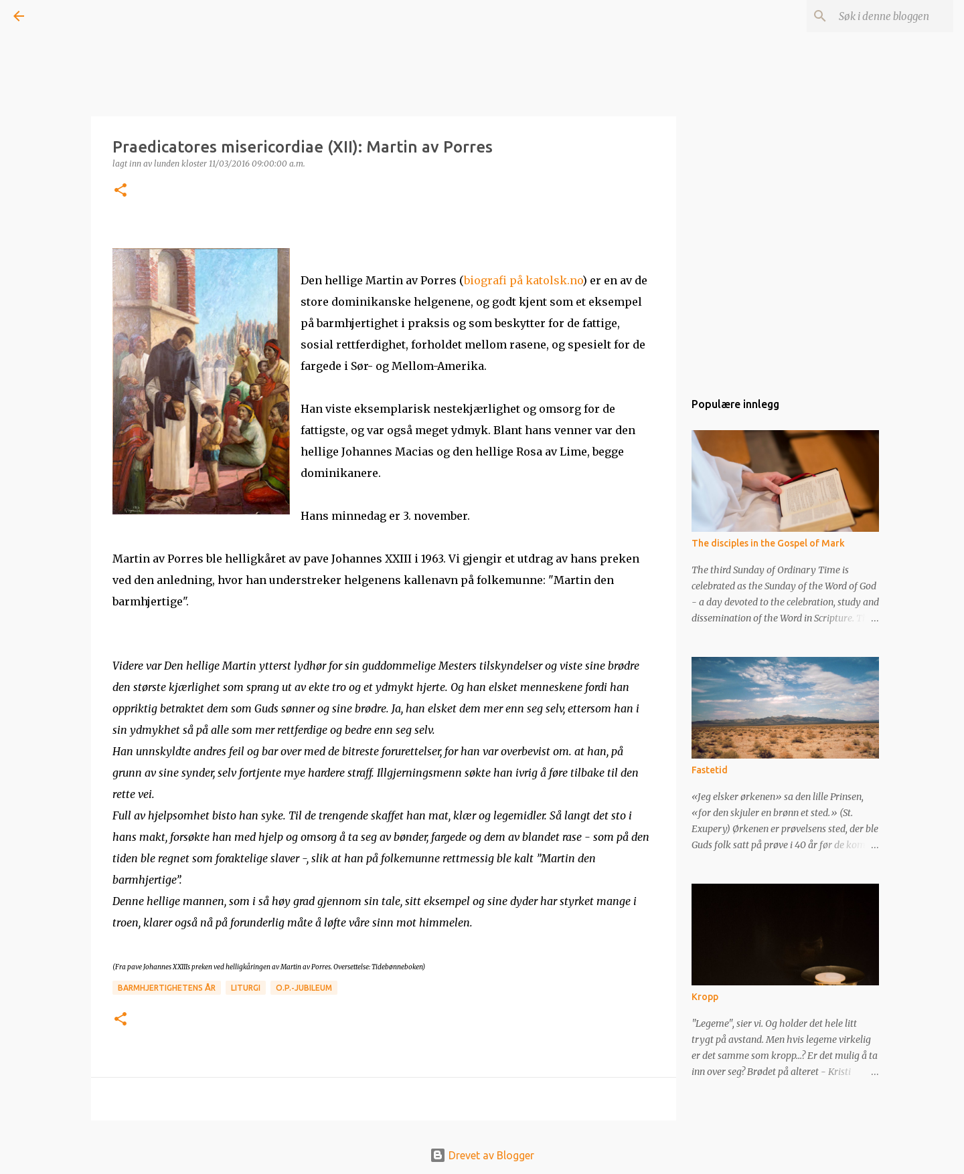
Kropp (705, 996)
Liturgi (245, 987)
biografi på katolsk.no (523, 280)
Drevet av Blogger (482, 1155)
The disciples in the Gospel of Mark (768, 543)
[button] (120, 191)
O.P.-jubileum (304, 987)
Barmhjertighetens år (167, 987)
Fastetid (710, 770)
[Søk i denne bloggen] (883, 16)
